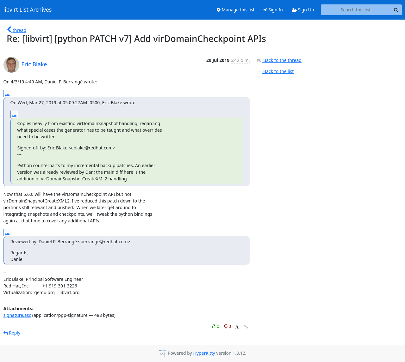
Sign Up (303, 10)
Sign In (273, 10)
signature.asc (17, 315)
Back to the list (275, 71)
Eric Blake (34, 64)
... (7, 93)
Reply (12, 333)
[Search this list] (356, 9)
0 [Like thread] (216, 326)
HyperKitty (204, 353)
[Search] (396, 9)
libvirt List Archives (27, 10)
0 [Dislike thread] (227, 326)
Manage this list (236, 10)
